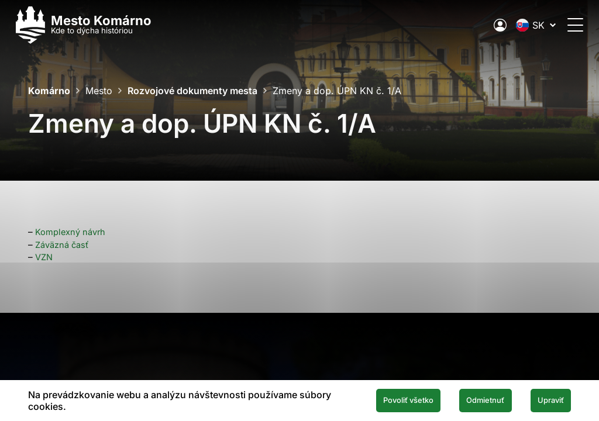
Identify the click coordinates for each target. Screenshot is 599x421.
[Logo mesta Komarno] (96, 25)
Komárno (49, 90)
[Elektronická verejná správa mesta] (487, 25)
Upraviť (546, 400)
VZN (44, 257)
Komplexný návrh (71, 231)
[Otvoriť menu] (563, 25)
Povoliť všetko (381, 400)
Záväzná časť (64, 244)
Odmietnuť (471, 400)
